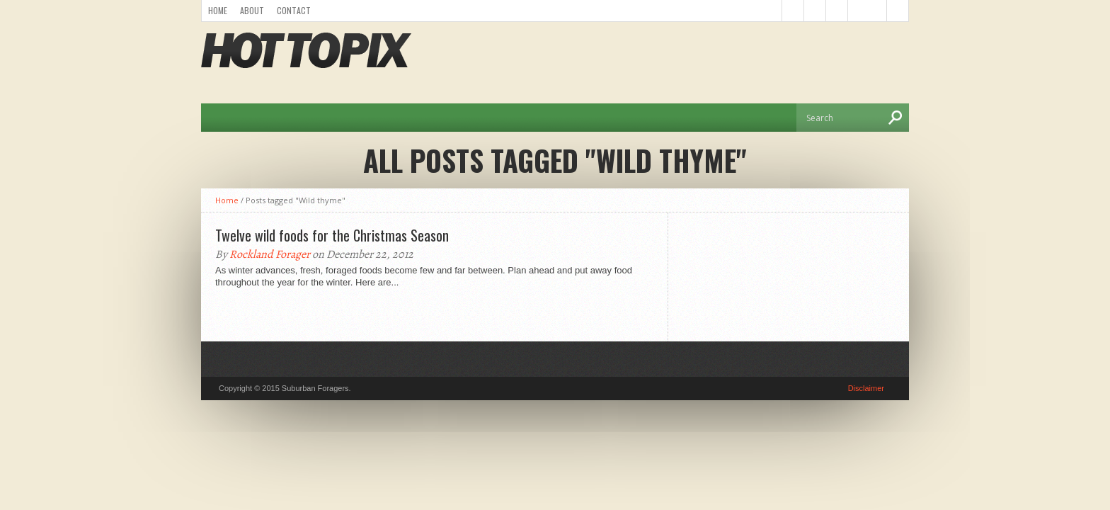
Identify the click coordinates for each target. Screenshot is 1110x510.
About (252, 10)
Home (217, 10)
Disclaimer (866, 388)
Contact (294, 10)
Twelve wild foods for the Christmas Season (332, 235)
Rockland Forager (269, 254)
